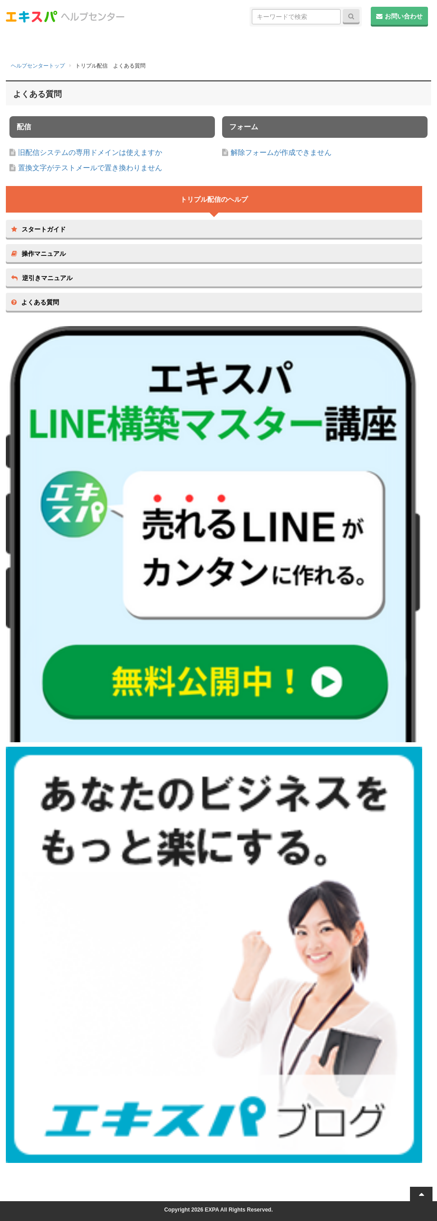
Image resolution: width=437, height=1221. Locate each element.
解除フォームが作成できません (281, 152)
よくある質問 (35, 302)
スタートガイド (38, 229)
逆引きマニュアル (42, 277)
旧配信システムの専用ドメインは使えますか (90, 152)
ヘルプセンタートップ (38, 66)
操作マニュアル (38, 253)
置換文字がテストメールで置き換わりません (90, 168)
